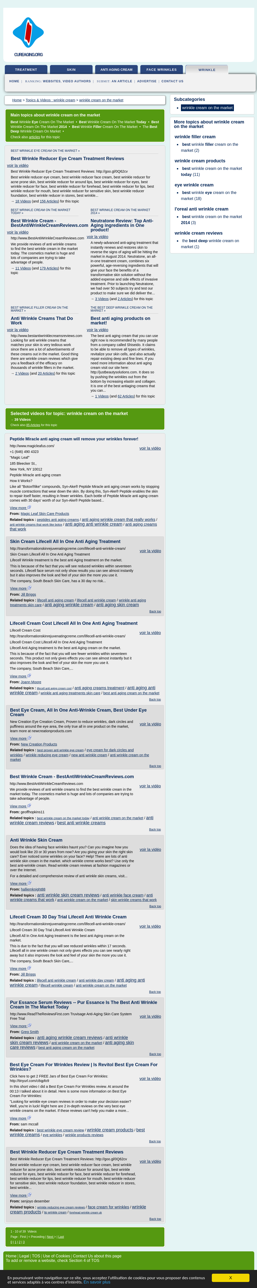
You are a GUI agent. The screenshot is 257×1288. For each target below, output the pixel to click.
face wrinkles (162, 70)
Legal (24, 1256)
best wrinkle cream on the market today (63, 818)
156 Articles (49, 201)
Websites (52, 81)
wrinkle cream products (110, 1129)
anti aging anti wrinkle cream (93, 524)
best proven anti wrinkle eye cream (60, 750)
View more (20, 508)
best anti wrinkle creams (81, 822)
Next (50, 1237)
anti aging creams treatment (99, 688)
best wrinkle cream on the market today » (40, 211)
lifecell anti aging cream (55, 600)
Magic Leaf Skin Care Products (45, 514)
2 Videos (22, 373)
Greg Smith (30, 1032)
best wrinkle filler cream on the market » (39, 309)
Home (14, 81)
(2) (209, 147)
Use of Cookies (56, 1256)
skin (71, 70)
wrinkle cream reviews (199, 233)
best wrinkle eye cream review (60, 1130)
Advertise (147, 81)
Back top (155, 611)
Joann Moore (31, 682)
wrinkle (207, 70)
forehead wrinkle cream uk (86, 1212)
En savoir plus (97, 1283)
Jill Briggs (28, 594)
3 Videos (102, 299)
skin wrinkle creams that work (134, 900)
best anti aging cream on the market (131, 693)
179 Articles (49, 268)
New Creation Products (39, 744)
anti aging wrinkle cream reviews (69, 1037)
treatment (26, 70)
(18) (208, 195)
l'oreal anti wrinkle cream (201, 209)
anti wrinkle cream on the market (117, 818)
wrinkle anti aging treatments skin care (70, 693)
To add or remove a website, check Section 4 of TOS (52, 1260)
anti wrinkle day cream (96, 980)
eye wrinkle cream (194, 184)
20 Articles (46, 373)
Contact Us (173, 81)
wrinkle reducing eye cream (47, 755)
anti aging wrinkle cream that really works (118, 519)
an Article (122, 81)
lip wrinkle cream (55, 1212)
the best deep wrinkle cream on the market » (122, 309)
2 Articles (125, 299)
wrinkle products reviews (84, 1135)
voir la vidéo (17, 165)
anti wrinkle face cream (123, 895)
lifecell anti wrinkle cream (96, 600)
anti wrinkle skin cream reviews (68, 895)
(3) (211, 220)
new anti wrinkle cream (89, 755)
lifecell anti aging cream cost (54, 688)
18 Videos (23, 201)
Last (61, 1237)
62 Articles (126, 396)
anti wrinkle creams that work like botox (36, 524)
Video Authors (77, 81)
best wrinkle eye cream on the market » (45, 151)
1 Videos (102, 396)
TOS (36, 1256)
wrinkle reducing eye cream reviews (61, 1207)
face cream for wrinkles (108, 1207)
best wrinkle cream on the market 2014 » (120, 211)
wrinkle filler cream (195, 136)
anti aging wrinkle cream (69, 604)
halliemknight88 (33, 889)
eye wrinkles (52, 1135)
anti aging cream (116, 70)
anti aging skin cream (117, 604)
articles (34, 137)
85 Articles (33, 425)
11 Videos (23, 268)
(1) (210, 244)
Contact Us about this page (97, 1256)
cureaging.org (28, 54)
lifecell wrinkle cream (57, 985)
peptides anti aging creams (58, 520)
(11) (211, 171)
